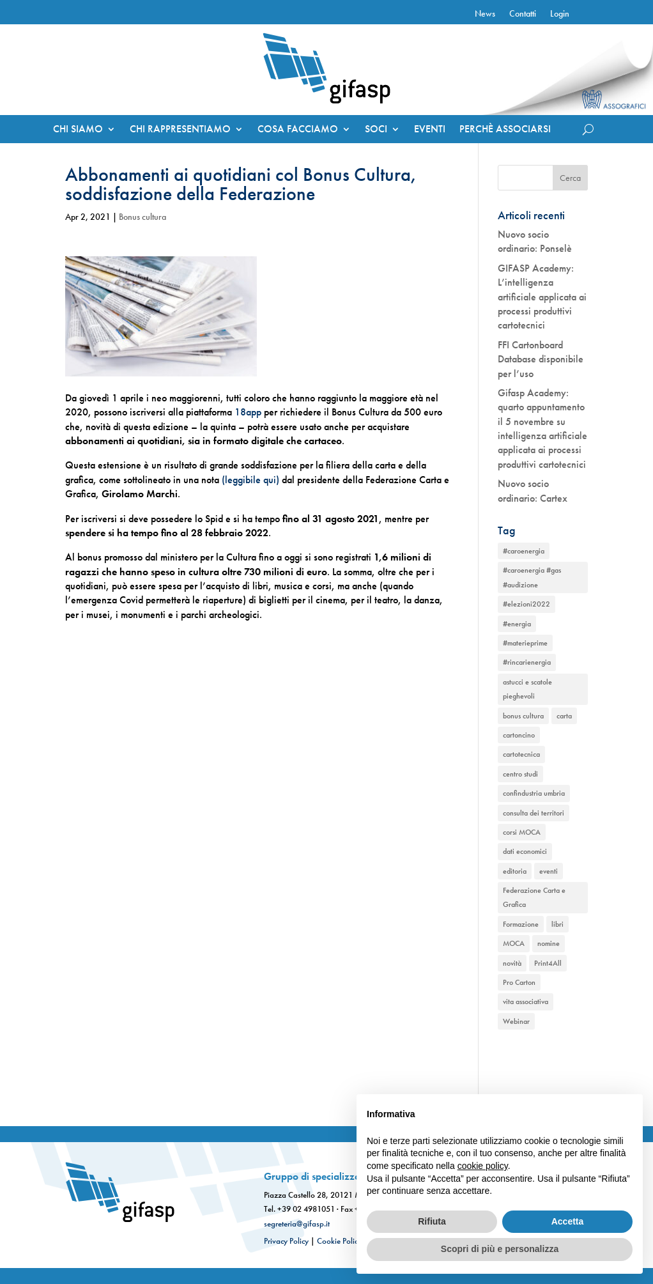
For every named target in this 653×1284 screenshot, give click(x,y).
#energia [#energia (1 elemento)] (517, 624)
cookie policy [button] (482, 1166)
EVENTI (429, 130)
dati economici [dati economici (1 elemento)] (525, 851)
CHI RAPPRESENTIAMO (180, 130)
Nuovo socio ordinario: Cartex (532, 490)
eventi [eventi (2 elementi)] (548, 871)
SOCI (376, 130)
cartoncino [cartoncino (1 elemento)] (519, 735)
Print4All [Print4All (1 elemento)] (548, 963)
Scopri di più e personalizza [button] (499, 1249)
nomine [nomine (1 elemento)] (548, 943)
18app (247, 412)
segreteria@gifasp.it (297, 1223)
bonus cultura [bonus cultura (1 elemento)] (523, 716)
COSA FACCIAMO (297, 130)
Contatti (522, 14)
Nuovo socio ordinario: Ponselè (535, 241)
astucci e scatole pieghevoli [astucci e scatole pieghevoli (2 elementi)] (527, 689)
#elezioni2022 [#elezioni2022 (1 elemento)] (526, 604)
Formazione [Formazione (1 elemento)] (521, 924)
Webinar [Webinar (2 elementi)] (516, 1021)
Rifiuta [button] (432, 1221)
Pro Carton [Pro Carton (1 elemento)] (519, 982)
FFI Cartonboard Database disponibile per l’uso (540, 359)
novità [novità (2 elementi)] (512, 963)
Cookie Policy (339, 1240)
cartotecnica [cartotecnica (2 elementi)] (521, 754)
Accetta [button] (567, 1221)
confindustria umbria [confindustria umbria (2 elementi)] (534, 793)
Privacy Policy (286, 1240)
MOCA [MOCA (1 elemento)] (514, 943)
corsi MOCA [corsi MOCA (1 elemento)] (522, 832)
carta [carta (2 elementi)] (564, 716)
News (485, 14)
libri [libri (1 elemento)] (557, 924)
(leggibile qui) (250, 479)
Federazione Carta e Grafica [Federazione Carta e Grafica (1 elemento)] (534, 897)
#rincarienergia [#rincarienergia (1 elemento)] (527, 662)
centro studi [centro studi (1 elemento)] (520, 774)
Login (559, 14)
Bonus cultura (142, 216)
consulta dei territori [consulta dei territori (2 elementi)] (533, 813)
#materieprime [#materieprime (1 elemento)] (525, 643)
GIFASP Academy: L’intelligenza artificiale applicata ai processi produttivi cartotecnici (542, 296)
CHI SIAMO (78, 130)
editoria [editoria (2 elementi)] (514, 871)
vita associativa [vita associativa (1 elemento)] (525, 1001)
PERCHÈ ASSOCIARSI (505, 130)
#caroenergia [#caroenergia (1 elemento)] (523, 551)
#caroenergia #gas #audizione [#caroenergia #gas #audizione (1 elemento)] (532, 577)
